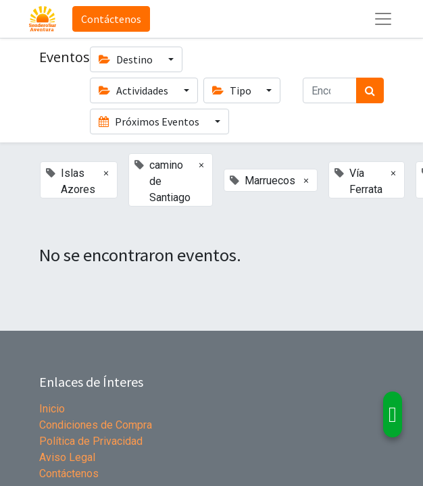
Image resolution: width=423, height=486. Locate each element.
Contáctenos (111, 19)
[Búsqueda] (370, 90)
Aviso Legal (67, 457)
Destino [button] (127, 59)
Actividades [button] (134, 90)
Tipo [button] (232, 90)
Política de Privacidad (91, 441)
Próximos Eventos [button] (150, 121)
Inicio (52, 408)
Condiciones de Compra (95, 424)
